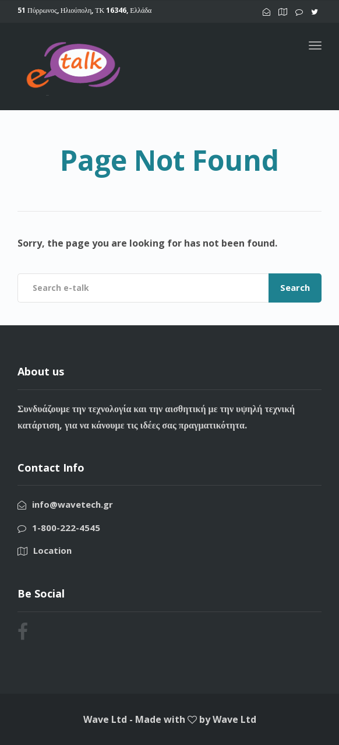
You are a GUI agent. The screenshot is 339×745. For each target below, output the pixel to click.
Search (295, 287)
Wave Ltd (234, 719)
